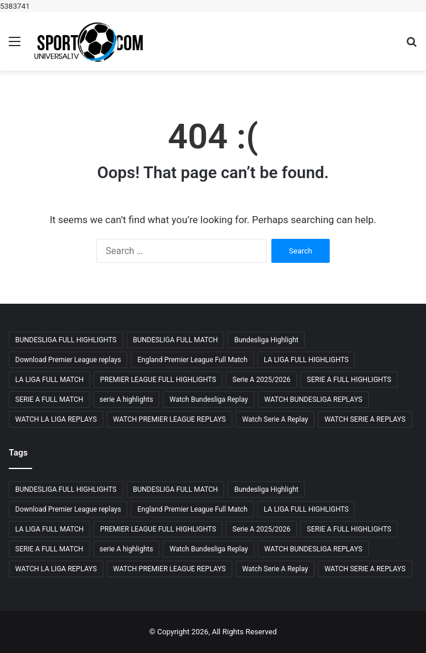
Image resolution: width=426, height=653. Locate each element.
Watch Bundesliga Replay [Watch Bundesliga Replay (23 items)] (208, 399)
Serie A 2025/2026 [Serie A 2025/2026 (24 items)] (261, 380)
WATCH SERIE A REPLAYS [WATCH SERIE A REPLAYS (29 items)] (365, 419)
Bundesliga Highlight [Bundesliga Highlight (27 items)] (266, 340)
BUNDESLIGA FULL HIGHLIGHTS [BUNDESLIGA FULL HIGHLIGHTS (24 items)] (66, 340)
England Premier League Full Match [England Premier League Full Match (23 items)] (192, 360)
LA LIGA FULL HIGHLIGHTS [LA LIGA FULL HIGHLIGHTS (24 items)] (306, 360)
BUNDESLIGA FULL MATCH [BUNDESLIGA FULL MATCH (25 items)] (175, 340)
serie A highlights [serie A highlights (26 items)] (126, 399)
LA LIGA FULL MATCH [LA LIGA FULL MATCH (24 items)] (49, 380)
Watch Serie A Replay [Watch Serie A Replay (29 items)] (275, 419)
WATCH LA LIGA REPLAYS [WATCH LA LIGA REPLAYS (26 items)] (56, 419)
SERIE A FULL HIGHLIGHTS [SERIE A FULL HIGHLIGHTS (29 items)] (349, 380)
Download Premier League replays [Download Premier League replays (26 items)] (68, 360)
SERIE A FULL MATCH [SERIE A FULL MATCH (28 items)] (49, 399)
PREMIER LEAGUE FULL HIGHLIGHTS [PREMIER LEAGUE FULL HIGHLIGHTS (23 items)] (158, 380)
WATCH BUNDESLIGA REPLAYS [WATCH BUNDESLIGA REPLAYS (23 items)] (313, 399)
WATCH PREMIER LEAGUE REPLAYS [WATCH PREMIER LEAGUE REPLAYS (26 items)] (169, 419)
